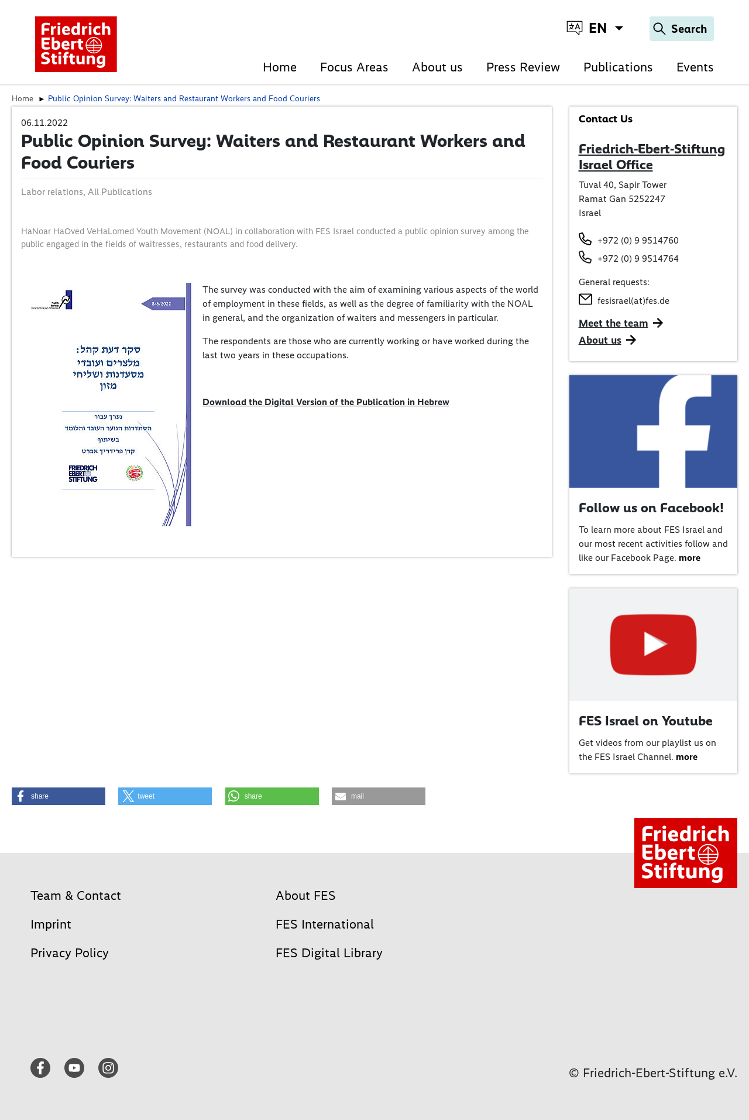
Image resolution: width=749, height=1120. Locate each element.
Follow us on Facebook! (651, 507)
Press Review (523, 67)
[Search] (682, 28)
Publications (618, 67)
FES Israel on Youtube (646, 721)
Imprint (50, 924)
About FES (306, 895)
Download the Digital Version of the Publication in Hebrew (325, 401)
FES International (325, 924)
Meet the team (613, 323)
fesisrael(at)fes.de (633, 300)
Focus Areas (354, 67)
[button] (58, 796)
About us (437, 67)
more (689, 557)
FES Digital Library (329, 953)
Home (280, 67)
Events (695, 67)
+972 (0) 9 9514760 (638, 240)
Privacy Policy (69, 953)
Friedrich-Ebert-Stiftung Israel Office (652, 157)
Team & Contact (75, 895)
